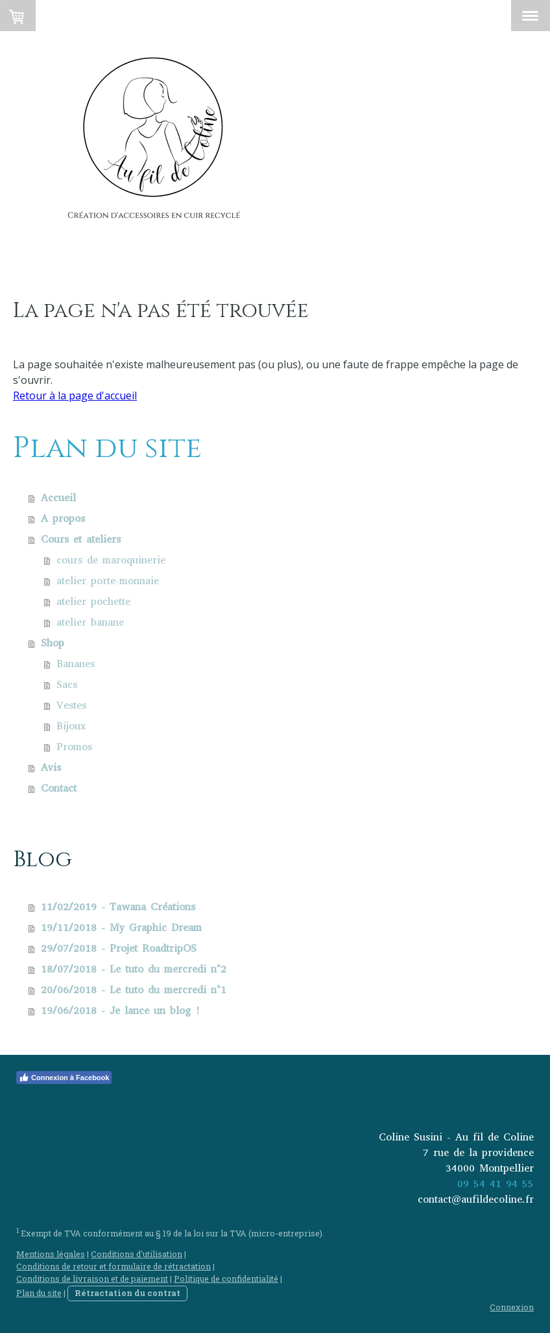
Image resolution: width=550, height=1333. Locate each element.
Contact (59, 788)
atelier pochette (93, 601)
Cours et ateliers (81, 539)
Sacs (66, 684)
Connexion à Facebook (64, 1077)
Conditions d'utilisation (136, 1254)
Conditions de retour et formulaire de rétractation (113, 1266)
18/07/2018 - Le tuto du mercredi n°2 (133, 969)
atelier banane (90, 622)
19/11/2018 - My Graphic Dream (121, 927)
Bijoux (71, 726)
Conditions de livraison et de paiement (92, 1278)
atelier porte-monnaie (107, 580)
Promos (74, 746)
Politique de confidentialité (226, 1278)
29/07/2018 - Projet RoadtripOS (119, 948)
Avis (51, 767)
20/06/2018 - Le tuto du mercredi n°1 (133, 990)
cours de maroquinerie (110, 560)
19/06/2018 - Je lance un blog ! (120, 1010)
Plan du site (39, 1293)
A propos (63, 518)
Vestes (71, 705)
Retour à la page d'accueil (75, 395)
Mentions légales (50, 1254)
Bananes (75, 663)
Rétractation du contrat (127, 1293)
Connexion (512, 1307)
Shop (52, 643)
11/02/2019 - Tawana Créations (118, 907)
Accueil (58, 497)
